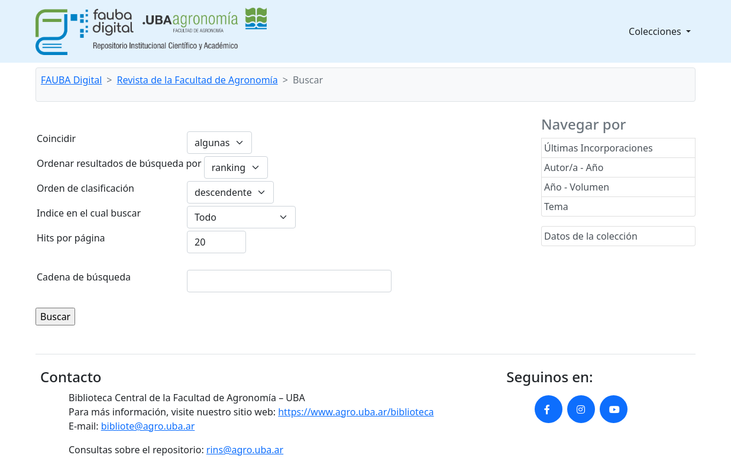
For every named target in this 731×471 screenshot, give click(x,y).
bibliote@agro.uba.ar (148, 426)
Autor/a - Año (573, 167)
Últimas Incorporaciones (598, 147)
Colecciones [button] (656, 31)
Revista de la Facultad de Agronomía (197, 79)
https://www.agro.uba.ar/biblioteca (356, 411)
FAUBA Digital (71, 79)
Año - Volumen (576, 186)
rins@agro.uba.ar (244, 449)
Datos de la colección (591, 236)
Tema (556, 206)
